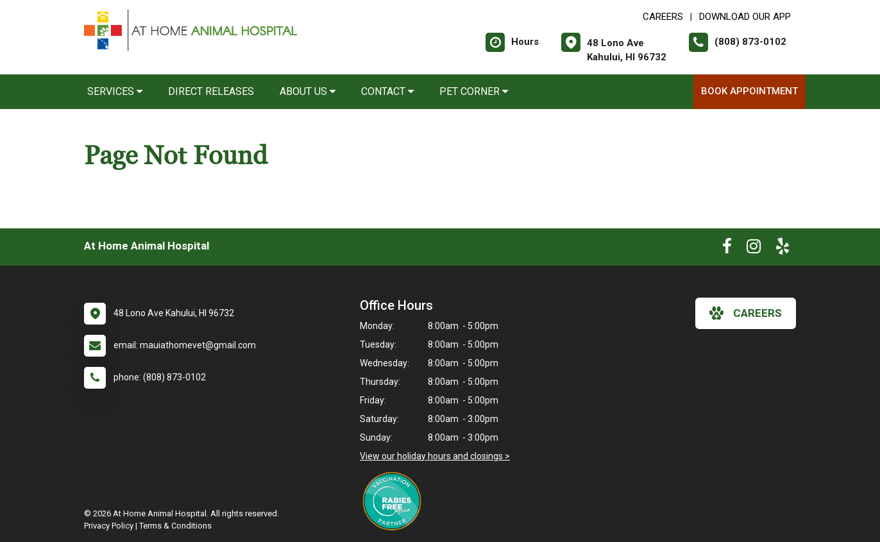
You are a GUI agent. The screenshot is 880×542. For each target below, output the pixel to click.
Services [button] (114, 91)
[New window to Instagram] (753, 249)
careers (745, 313)
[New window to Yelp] (782, 249)
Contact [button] (387, 91)
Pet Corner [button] (473, 91)
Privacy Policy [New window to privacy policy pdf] (108, 525)
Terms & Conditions (175, 525)
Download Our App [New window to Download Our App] (745, 16)
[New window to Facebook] (727, 249)
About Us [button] (307, 91)
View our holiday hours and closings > (435, 456)
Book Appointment (749, 91)
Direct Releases (211, 91)
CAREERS (663, 16)
